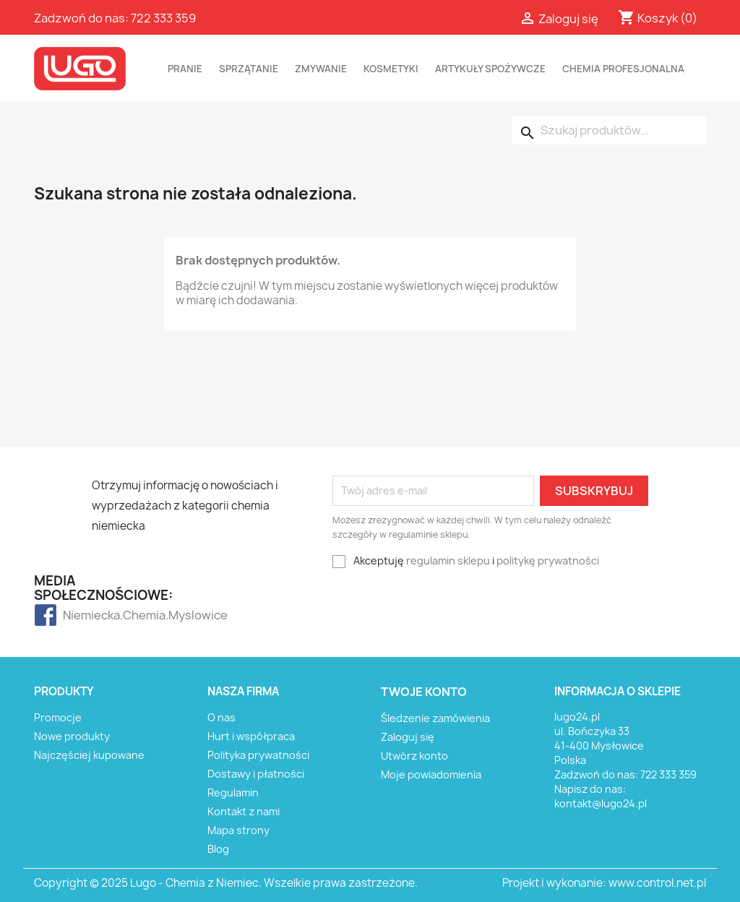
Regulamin (233, 792)
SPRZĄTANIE (248, 68)
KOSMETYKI (390, 68)
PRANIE (185, 68)
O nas (221, 717)
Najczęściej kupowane (89, 755)
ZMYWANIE (321, 68)
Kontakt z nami (243, 811)
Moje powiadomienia (431, 774)
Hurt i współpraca (251, 736)
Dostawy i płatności (255, 774)
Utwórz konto (414, 756)
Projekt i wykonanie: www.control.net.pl (604, 882)
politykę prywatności (547, 560)
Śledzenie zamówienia (435, 718)
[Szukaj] (609, 130)
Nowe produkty (72, 736)
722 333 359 (163, 18)
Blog (218, 849)
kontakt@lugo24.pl (600, 803)
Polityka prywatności (258, 755)
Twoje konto (424, 692)
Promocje (58, 717)
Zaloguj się (407, 737)
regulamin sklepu (448, 560)
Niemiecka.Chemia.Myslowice (91, 615)
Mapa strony (238, 830)
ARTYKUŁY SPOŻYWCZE (490, 68)
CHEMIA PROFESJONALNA (623, 68)
